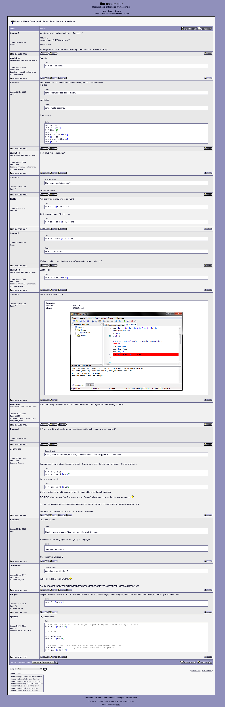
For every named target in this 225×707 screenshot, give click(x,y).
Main (25, 21)
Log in (126, 13)
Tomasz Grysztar (110, 701)
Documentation (110, 698)
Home (104, 11)
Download (99, 698)
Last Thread (196, 670)
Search (110, 11)
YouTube (131, 701)
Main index (90, 698)
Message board (131, 698)
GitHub (125, 701)
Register (118, 11)
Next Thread (207, 670)
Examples (120, 698)
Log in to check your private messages (108, 13)
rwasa (118, 704)
